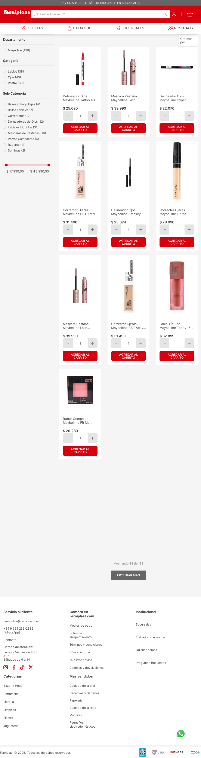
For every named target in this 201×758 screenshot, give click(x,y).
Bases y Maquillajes (24, 104)
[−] (68, 116)
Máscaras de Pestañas (27, 133)
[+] (93, 116)
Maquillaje (19, 50)
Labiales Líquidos (23, 127)
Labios (16, 71)
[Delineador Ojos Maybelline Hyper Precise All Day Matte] (177, 92)
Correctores (19, 115)
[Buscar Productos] (165, 14)
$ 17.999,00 (15, 171)
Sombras (16, 150)
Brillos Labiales (20, 110)
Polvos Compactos (23, 139)
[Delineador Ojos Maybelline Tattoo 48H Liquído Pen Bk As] (80, 92)
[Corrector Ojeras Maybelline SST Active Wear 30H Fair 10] (80, 196)
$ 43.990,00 (39, 171)
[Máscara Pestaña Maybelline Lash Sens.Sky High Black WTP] (128, 92)
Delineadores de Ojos (26, 121)
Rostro (16, 83)
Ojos (14, 77)
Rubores (16, 144)
